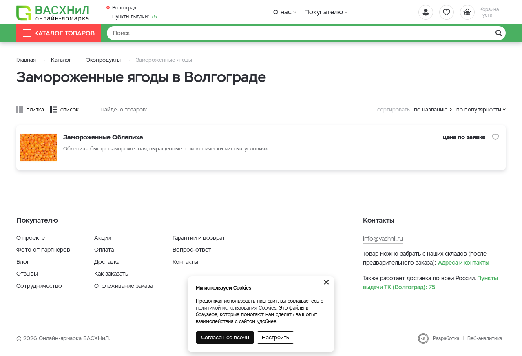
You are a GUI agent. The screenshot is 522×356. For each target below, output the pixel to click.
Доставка (106, 261)
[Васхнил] (53, 12)
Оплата (104, 249)
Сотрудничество (39, 286)
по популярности (478, 109)
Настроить (275, 337)
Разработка (446, 338)
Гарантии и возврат (199, 237)
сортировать (393, 109)
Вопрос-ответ (192, 249)
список (69, 109)
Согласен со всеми (225, 337)
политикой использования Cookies (236, 308)
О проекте (30, 237)
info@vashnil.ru (383, 238)
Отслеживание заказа (123, 286)
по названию (431, 109)
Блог (22, 261)
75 (134, 16)
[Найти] (306, 33)
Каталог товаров (59, 33)
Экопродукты (103, 59)
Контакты (185, 261)
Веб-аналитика (484, 338)
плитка (35, 109)
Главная (26, 59)
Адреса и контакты (463, 262)
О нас (282, 12)
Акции (102, 237)
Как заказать (111, 273)
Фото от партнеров (43, 249)
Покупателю (323, 12)
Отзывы (27, 273)
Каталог (61, 59)
